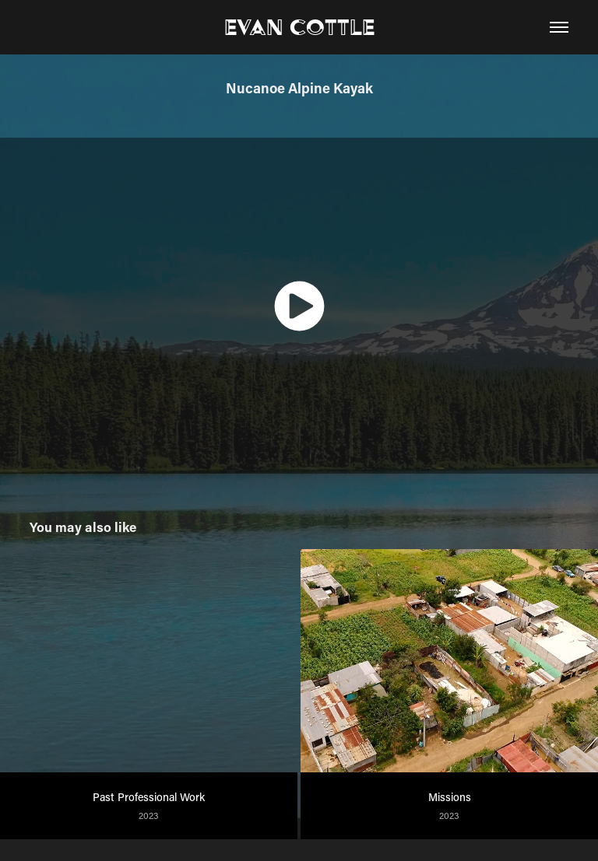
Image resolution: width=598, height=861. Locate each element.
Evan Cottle (299, 26)
